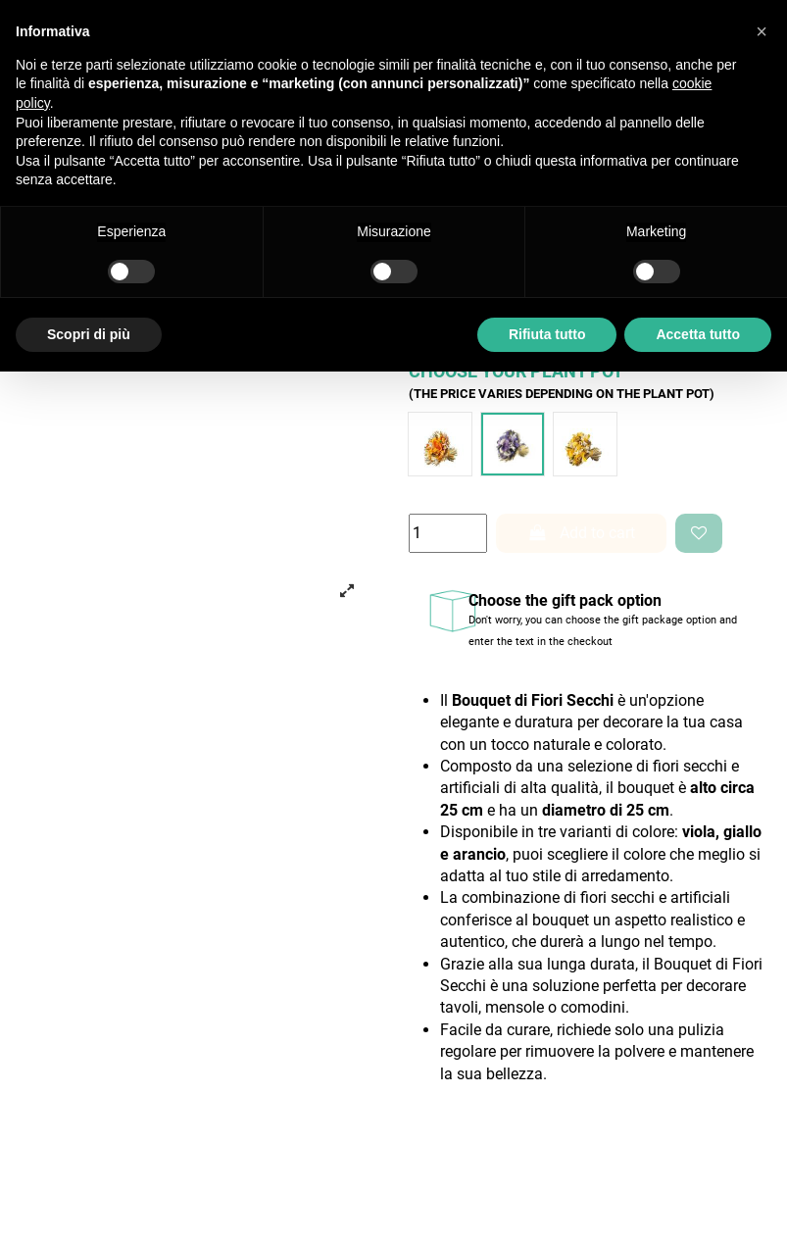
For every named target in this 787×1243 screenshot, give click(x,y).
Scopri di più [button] (88, 334)
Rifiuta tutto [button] (547, 334)
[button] (761, 31)
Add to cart (581, 532)
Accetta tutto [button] (698, 334)
